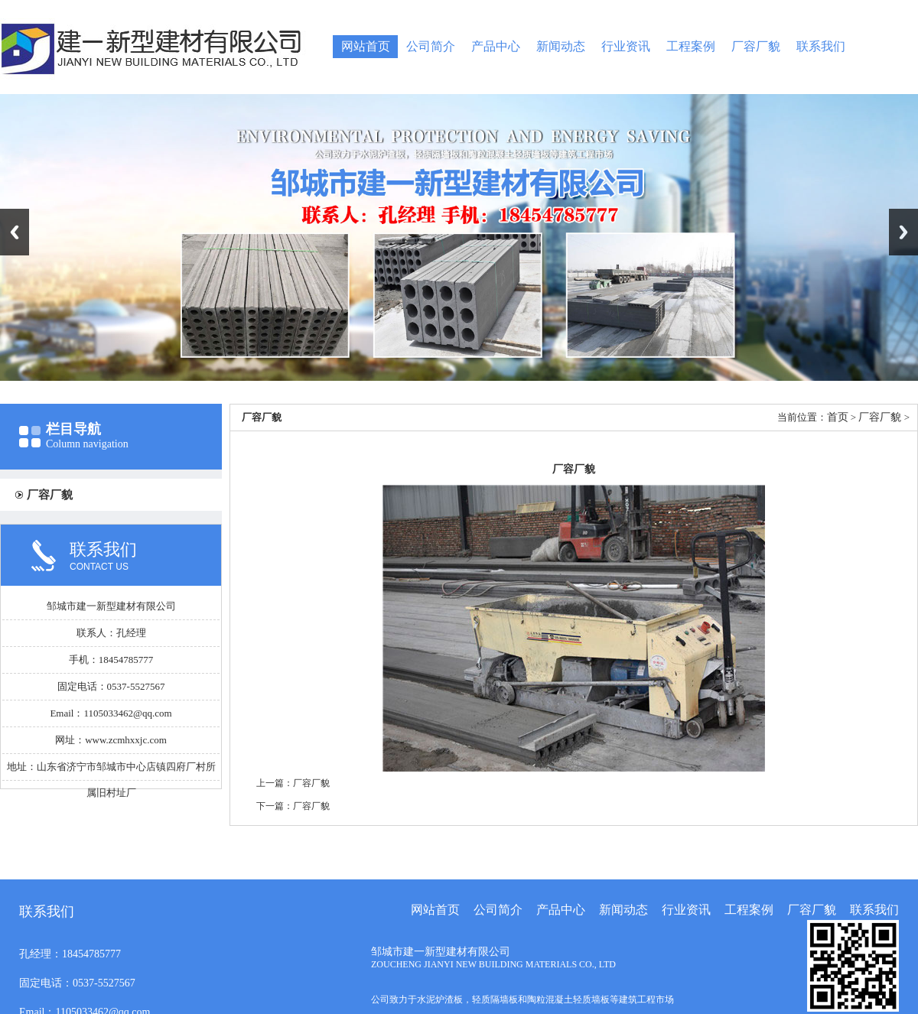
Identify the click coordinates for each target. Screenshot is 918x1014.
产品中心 (495, 46)
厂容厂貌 (755, 46)
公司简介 (430, 46)
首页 (837, 417)
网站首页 (365, 46)
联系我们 (820, 46)
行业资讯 (625, 46)
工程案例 (690, 46)
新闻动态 (560, 46)
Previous (14, 232)
